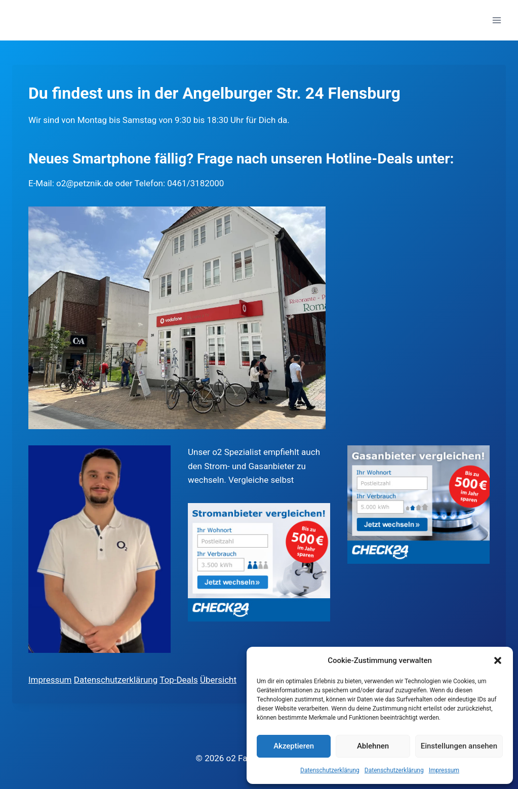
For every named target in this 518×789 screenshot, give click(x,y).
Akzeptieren (293, 746)
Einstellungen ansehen (459, 746)
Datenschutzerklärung (330, 770)
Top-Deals (179, 680)
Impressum (444, 770)
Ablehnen (373, 746)
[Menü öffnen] (496, 20)
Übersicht (218, 680)
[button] (498, 660)
